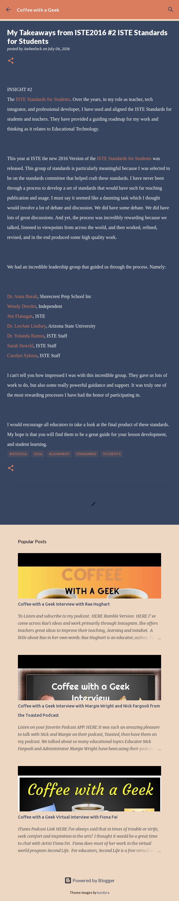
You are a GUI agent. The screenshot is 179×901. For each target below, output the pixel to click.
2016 (38, 454)
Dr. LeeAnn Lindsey (26, 326)
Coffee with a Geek (38, 10)
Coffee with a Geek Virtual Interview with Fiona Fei (68, 817)
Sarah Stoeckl (20, 345)
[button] (10, 61)
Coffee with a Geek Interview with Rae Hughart (64, 604)
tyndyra (103, 892)
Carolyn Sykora (22, 355)
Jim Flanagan (20, 316)
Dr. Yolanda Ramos (25, 335)
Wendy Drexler (21, 306)
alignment (59, 454)
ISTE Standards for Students (43, 99)
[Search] (170, 9)
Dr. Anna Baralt (22, 296)
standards (86, 454)
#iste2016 (18, 454)
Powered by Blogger (89, 880)
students (112, 454)
